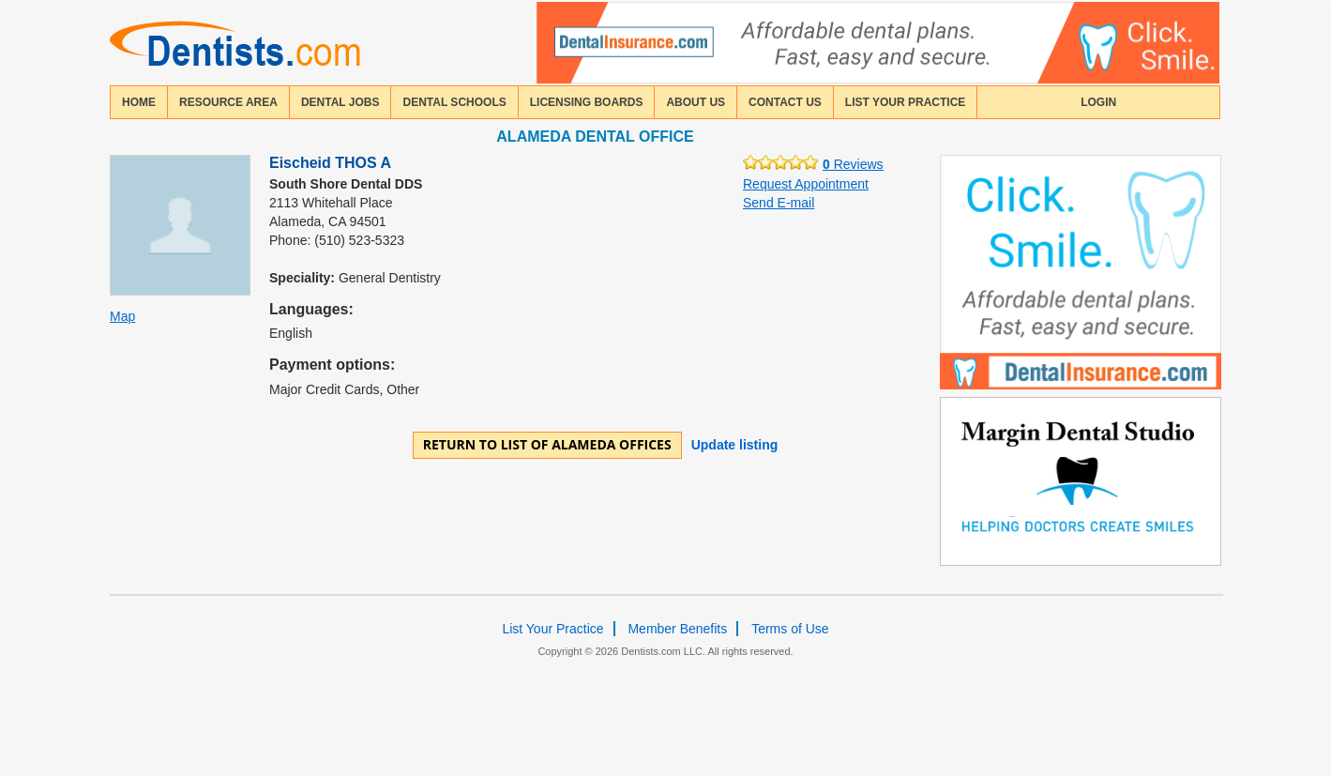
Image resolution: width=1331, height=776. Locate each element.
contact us (785, 102)
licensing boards (586, 102)
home (139, 102)
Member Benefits (677, 628)
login (1098, 102)
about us (695, 102)
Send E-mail (778, 202)
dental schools (454, 102)
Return (547, 444)
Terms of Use (789, 628)
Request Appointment (806, 183)
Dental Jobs (340, 102)
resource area (228, 102)
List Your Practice (905, 102)
